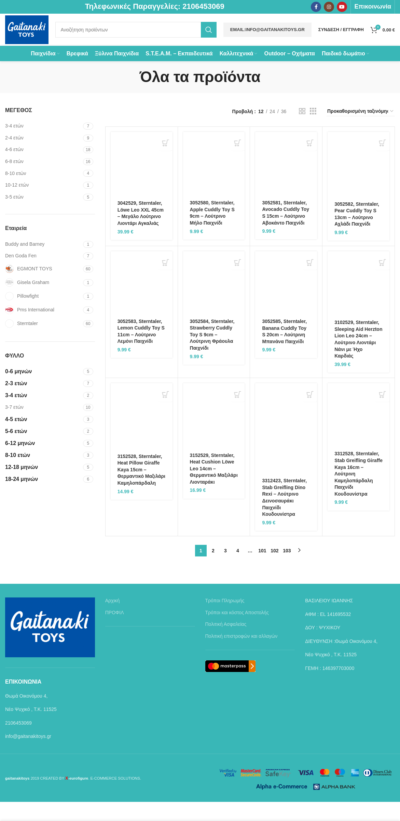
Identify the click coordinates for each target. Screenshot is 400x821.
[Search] (148, 38)
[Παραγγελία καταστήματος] (361, 130)
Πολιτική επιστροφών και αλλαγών (241, 655)
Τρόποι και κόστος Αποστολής (237, 631)
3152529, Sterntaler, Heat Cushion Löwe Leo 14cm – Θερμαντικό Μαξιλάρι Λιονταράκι (214, 487)
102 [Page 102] (274, 570)
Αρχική (112, 619)
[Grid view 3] (313, 130)
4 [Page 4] (237, 570)
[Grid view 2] (302, 130)
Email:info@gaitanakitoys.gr (267, 38)
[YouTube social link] (342, 7)
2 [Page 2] (213, 570)
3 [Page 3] (225, 570)
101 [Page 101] (262, 570)
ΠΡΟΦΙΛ (114, 631)
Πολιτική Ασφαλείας (226, 643)
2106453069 (203, 7)
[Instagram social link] (329, 7)
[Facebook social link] (316, 7)
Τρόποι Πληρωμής (225, 619)
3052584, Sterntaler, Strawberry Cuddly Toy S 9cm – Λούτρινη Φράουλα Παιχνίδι (212, 353)
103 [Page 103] (287, 570)
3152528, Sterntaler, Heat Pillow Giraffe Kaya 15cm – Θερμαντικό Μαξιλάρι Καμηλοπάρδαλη (141, 489)
